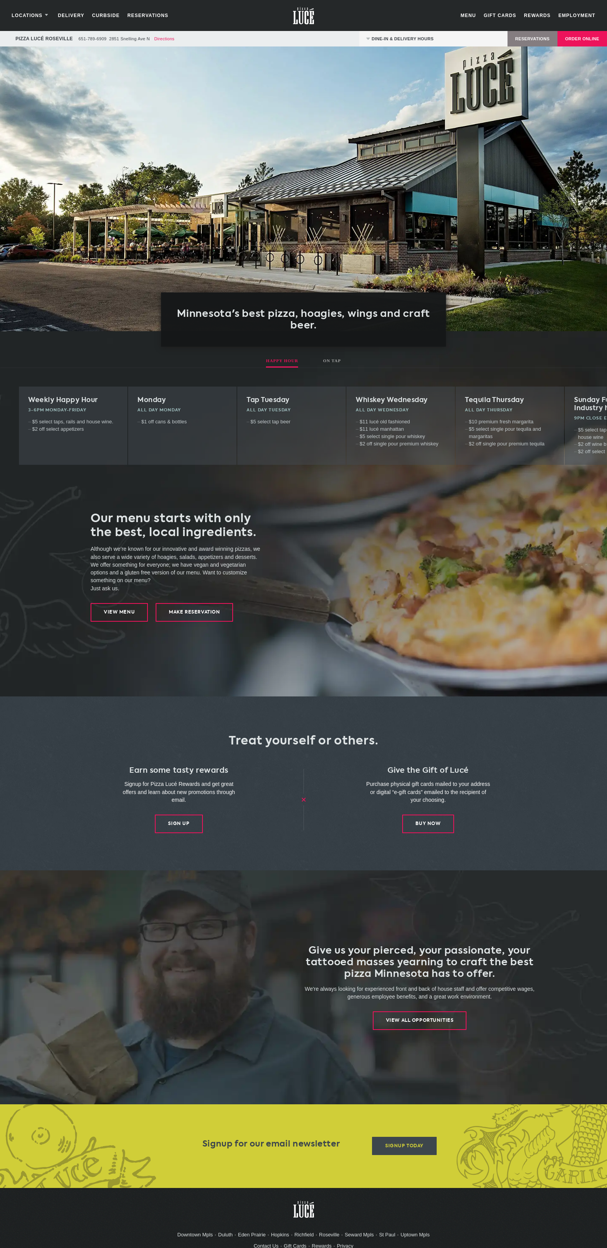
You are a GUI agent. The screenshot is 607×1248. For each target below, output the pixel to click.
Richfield (304, 1239)
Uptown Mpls (415, 1239)
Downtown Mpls (195, 1239)
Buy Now (428, 828)
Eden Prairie (252, 1239)
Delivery (75, 17)
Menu (464, 17)
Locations (34, 17)
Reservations (151, 17)
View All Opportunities (419, 1024)
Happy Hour (282, 364)
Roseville (329, 1239)
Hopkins (280, 1239)
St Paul (387, 1239)
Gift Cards (496, 17)
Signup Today (404, 1150)
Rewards (533, 17)
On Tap (332, 364)
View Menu (119, 616)
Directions (164, 42)
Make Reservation (194, 616)
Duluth (225, 1239)
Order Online (582, 42)
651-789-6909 (92, 42)
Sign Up (178, 828)
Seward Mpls (359, 1239)
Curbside (109, 17)
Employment (573, 17)
